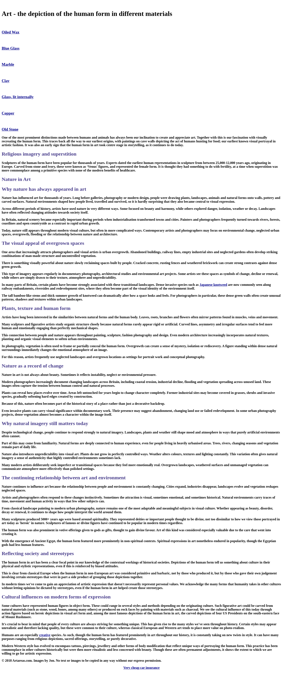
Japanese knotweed (213, 284)
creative (44, 635)
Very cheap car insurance (141, 667)
